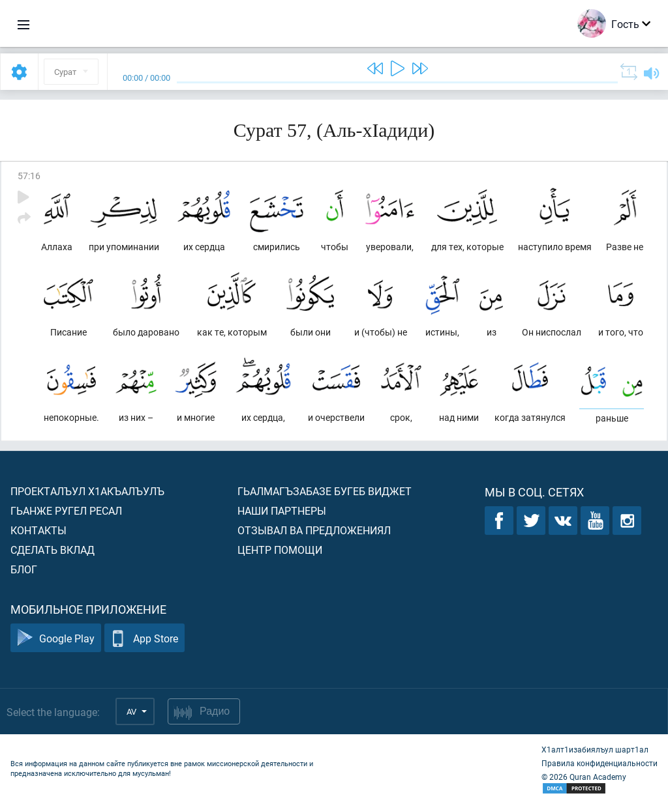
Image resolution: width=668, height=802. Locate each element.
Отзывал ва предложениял (314, 530)
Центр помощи (279, 549)
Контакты (38, 530)
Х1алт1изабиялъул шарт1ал (594, 749)
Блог (23, 569)
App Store (144, 638)
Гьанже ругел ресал (66, 510)
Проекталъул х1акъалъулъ (87, 491)
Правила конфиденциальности (599, 763)
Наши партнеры (281, 510)
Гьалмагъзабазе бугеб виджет (324, 491)
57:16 (29, 175)
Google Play (56, 638)
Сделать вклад (52, 549)
